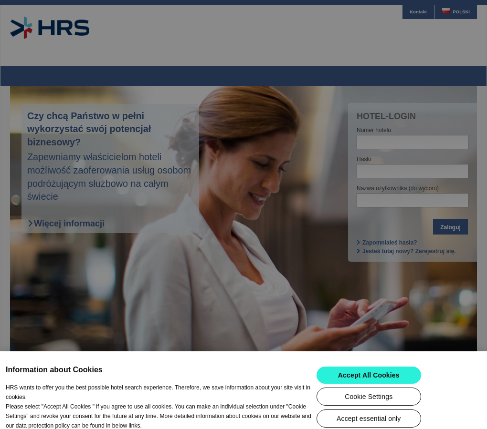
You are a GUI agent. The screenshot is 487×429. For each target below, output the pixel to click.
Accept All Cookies (369, 388)
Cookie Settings (368, 410)
